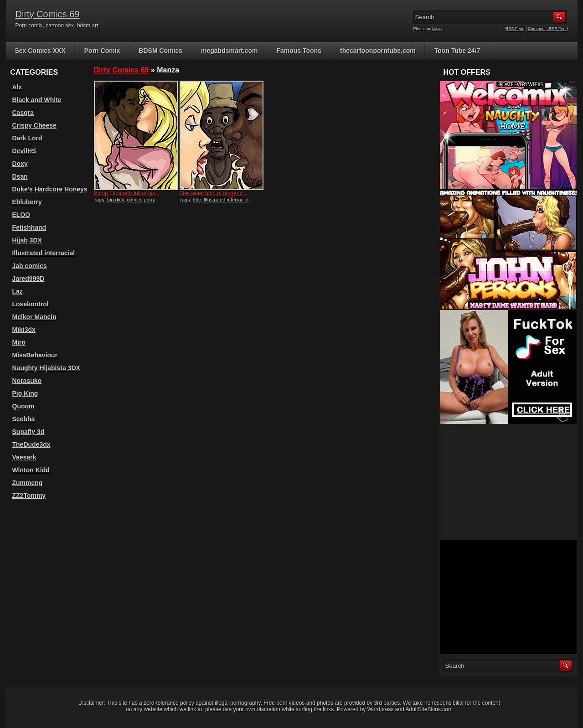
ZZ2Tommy (29, 495)
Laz (17, 291)
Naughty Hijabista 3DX (46, 368)
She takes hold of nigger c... (214, 193)
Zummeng (27, 482)
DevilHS (24, 151)
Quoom (23, 406)
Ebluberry (27, 202)
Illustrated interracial (226, 199)
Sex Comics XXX (40, 50)
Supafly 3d (28, 431)
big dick (115, 199)
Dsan (20, 176)
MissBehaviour (35, 355)
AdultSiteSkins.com (429, 709)
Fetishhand (29, 227)
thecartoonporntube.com (378, 50)
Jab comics (29, 265)
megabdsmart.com (229, 50)
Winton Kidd (31, 470)
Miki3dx (24, 329)
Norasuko (27, 380)
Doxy (20, 163)
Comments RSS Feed (548, 28)
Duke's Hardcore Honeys (50, 189)
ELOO (21, 214)
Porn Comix (102, 50)
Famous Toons (299, 50)
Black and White (37, 99)
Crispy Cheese (34, 125)
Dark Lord (27, 138)
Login (437, 28)
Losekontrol (30, 304)
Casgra (23, 112)
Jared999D (28, 278)
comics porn (140, 199)
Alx (17, 87)
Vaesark (24, 457)
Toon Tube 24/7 (457, 50)
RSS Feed (515, 28)
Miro (19, 342)
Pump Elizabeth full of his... (127, 193)
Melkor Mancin (34, 316)
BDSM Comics (160, 50)
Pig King (25, 393)
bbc (197, 199)
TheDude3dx (31, 444)
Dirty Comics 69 (47, 14)
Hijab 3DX (27, 240)
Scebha (23, 419)
